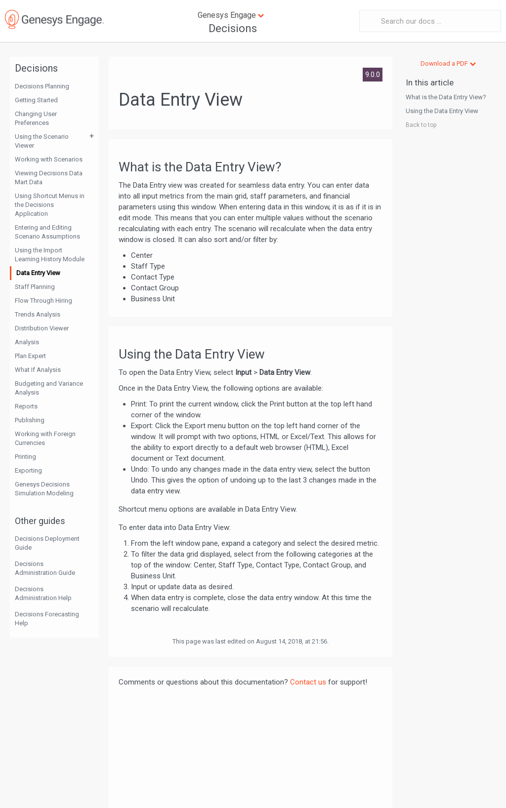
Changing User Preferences (36, 118)
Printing (25, 456)
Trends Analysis (37, 314)
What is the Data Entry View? (446, 97)
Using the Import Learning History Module (49, 254)
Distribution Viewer (42, 328)
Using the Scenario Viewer (42, 141)
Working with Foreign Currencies (45, 438)
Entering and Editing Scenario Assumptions (47, 232)
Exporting (28, 470)
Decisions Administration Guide (45, 568)
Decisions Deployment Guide (47, 543)
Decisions (233, 28)
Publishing (29, 420)
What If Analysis (38, 369)
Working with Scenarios (49, 159)
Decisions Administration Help (43, 593)
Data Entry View (38, 273)
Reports (26, 406)
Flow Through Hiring (43, 300)
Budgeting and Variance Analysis (49, 388)
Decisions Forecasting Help (47, 618)
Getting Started (36, 100)
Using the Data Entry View (442, 111)
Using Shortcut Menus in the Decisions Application (49, 204)
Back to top (421, 124)
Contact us (308, 682)
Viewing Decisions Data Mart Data (49, 177)
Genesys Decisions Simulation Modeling (44, 489)
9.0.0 (372, 74)
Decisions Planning (42, 86)
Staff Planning (35, 286)
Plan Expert (30, 356)
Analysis (27, 342)
